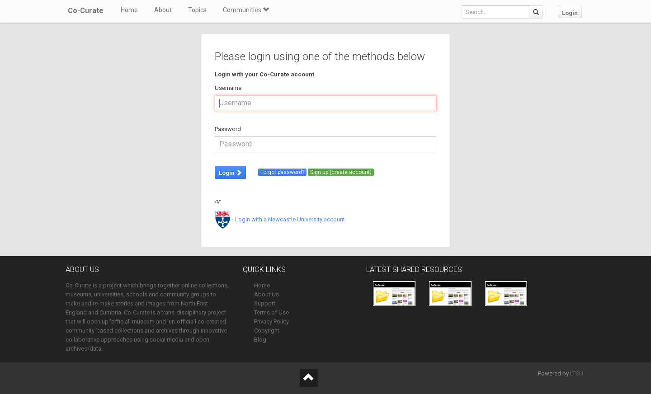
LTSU (576, 373)
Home (129, 10)
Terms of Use (271, 312)
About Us (266, 294)
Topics (197, 10)
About (163, 10)
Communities (246, 10)
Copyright (266, 330)
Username (228, 87)
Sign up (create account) (341, 172)
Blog (260, 339)
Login (570, 12)
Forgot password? (282, 172)
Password (228, 129)
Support (264, 303)
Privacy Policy (271, 321)
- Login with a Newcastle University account (280, 219)
